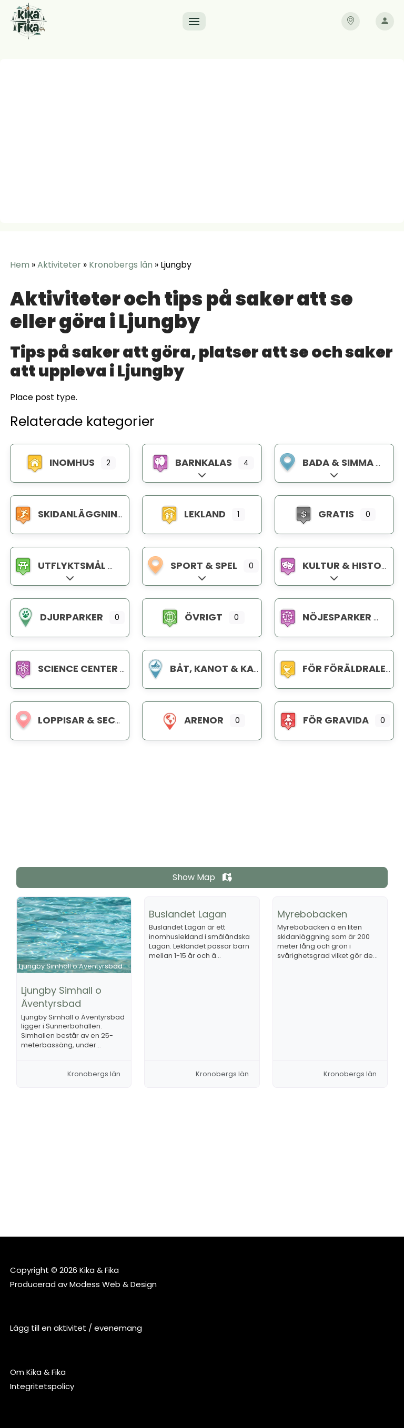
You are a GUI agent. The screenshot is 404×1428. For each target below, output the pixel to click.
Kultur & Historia (337, 565)
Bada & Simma (325, 462)
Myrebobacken (312, 914)
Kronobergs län (121, 265)
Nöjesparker (324, 617)
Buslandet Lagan (188, 914)
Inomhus (59, 462)
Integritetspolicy (42, 1386)
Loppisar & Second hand (89, 720)
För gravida (323, 720)
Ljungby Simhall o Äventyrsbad (61, 997)
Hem (19, 265)
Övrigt (191, 617)
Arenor (191, 720)
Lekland (192, 514)
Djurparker (59, 617)
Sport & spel (191, 565)
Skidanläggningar (75, 514)
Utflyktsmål (59, 565)
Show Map (202, 877)
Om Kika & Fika (38, 1372)
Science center (65, 668)
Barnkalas (191, 462)
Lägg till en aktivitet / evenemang (76, 1327)
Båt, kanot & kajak (208, 668)
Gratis (323, 514)
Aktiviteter (59, 265)
